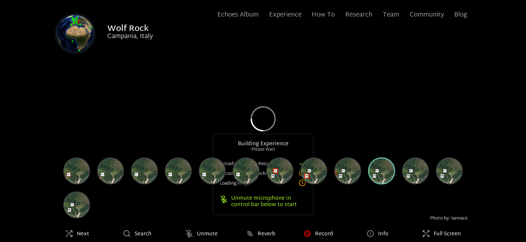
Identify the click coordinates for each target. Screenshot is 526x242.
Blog (460, 15)
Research (358, 15)
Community (427, 15)
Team (391, 15)
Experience (285, 15)
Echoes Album (238, 15)
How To (323, 15)
